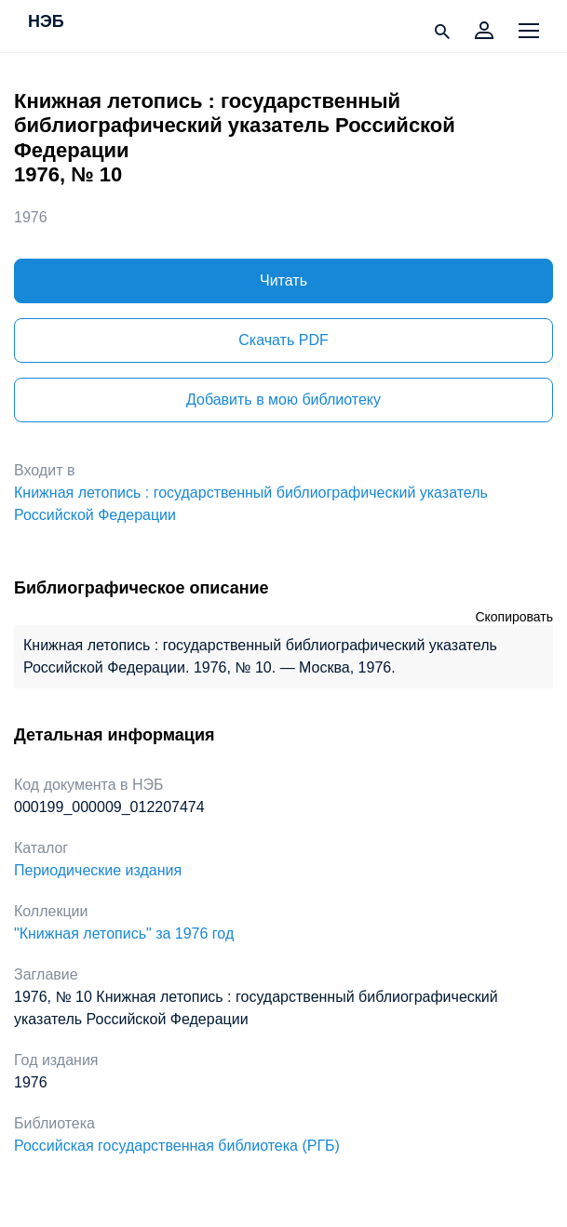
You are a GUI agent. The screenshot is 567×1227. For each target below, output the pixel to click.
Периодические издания (98, 870)
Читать (283, 280)
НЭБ (46, 22)
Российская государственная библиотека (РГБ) (177, 1146)
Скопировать (514, 616)
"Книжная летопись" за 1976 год (124, 933)
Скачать (283, 340)
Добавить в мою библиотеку (283, 399)
